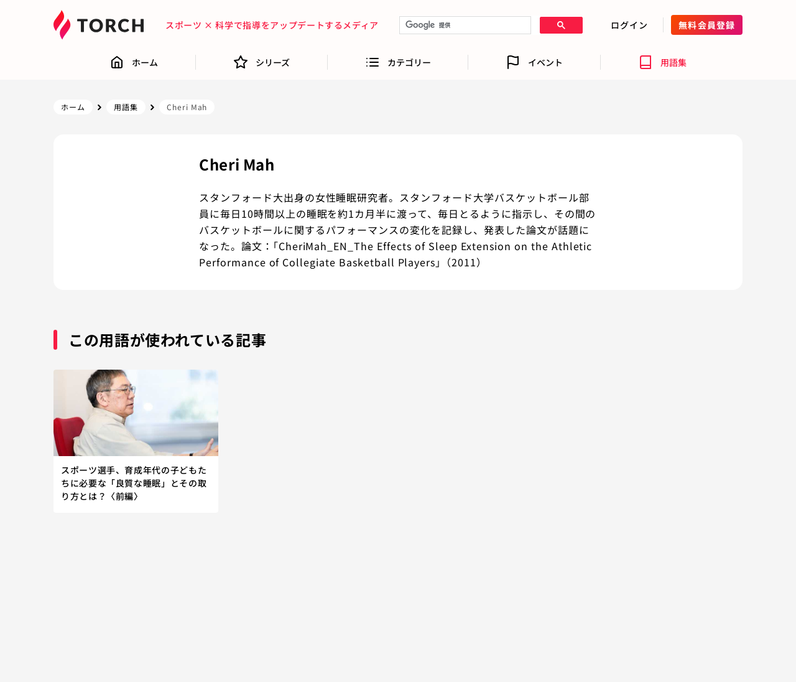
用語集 (126, 106)
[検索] (463, 25)
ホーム (73, 106)
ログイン (629, 25)
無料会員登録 (706, 25)
